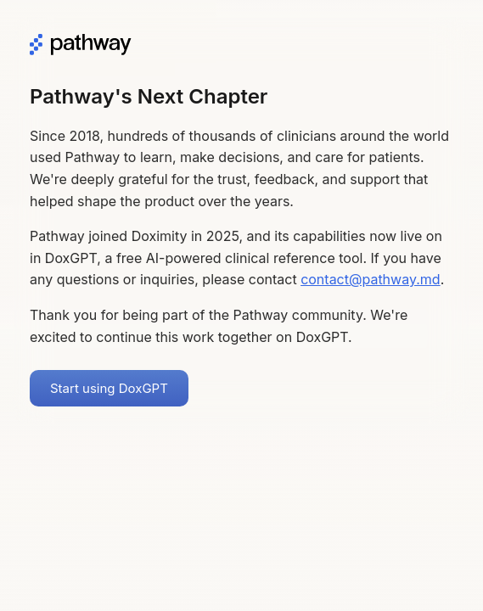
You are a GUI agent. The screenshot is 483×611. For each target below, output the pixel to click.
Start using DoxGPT (109, 388)
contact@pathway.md (370, 279)
